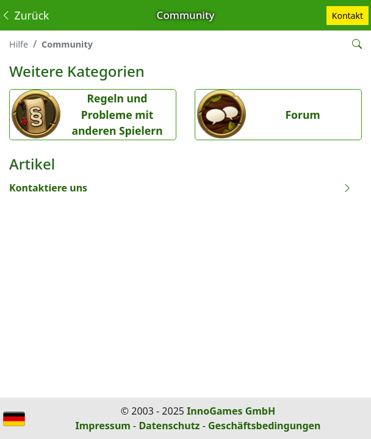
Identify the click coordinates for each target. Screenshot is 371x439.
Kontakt (347, 15)
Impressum (103, 425)
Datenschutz (169, 425)
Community (67, 44)
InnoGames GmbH (231, 411)
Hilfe (18, 44)
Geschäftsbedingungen (264, 425)
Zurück (25, 15)
